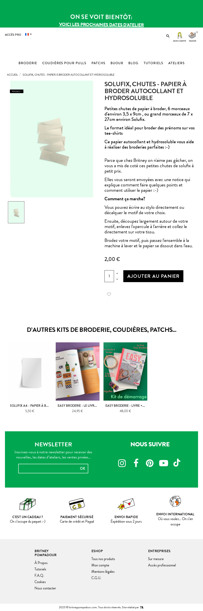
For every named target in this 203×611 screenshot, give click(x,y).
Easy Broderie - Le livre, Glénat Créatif (90, 405)
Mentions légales (103, 571)
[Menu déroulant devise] (29, 34)
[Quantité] (109, 276)
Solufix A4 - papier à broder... (34, 405)
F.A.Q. (39, 575)
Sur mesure (156, 558)
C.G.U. (96, 577)
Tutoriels (40, 569)
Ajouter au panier (153, 276)
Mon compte (179, 40)
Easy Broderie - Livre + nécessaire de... (137, 405)
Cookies (40, 581)
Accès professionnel (162, 565)
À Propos (41, 562)
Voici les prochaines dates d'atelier (101, 24)
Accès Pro (13, 34)
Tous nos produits (103, 558)
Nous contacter (45, 588)
